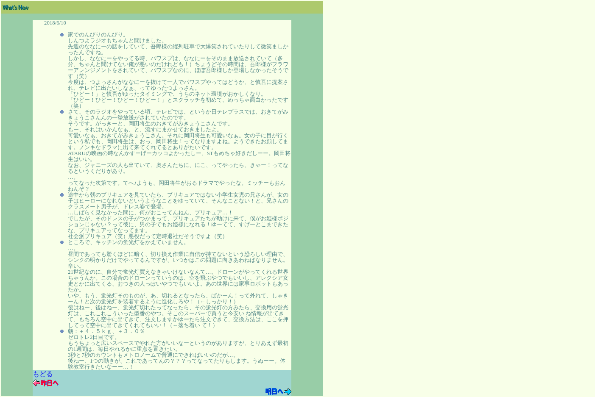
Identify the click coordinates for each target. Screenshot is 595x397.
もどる (43, 374)
